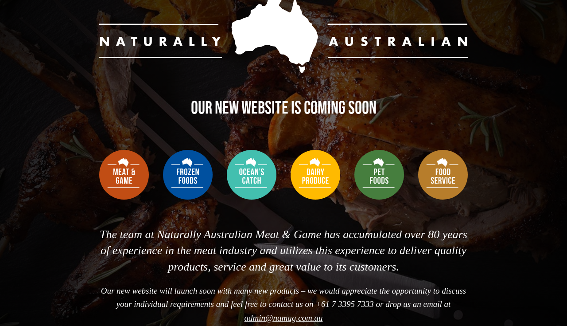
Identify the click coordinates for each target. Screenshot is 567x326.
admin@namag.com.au (284, 317)
